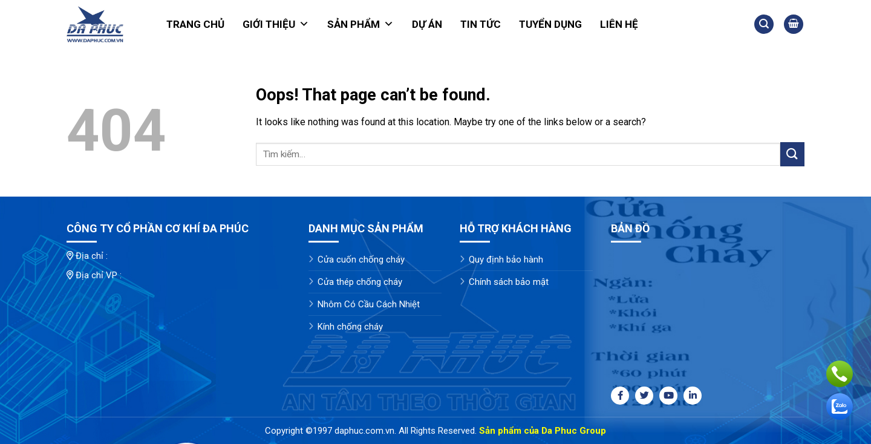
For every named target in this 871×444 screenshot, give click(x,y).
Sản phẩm (360, 24)
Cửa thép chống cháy (360, 281)
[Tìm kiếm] (764, 24)
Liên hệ (619, 24)
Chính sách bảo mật (509, 281)
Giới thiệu (276, 24)
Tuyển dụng (550, 24)
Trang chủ (195, 24)
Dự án (427, 24)
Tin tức (480, 24)
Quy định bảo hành (506, 259)
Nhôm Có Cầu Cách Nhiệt (369, 304)
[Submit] (792, 154)
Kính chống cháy (350, 326)
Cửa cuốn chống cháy (361, 259)
